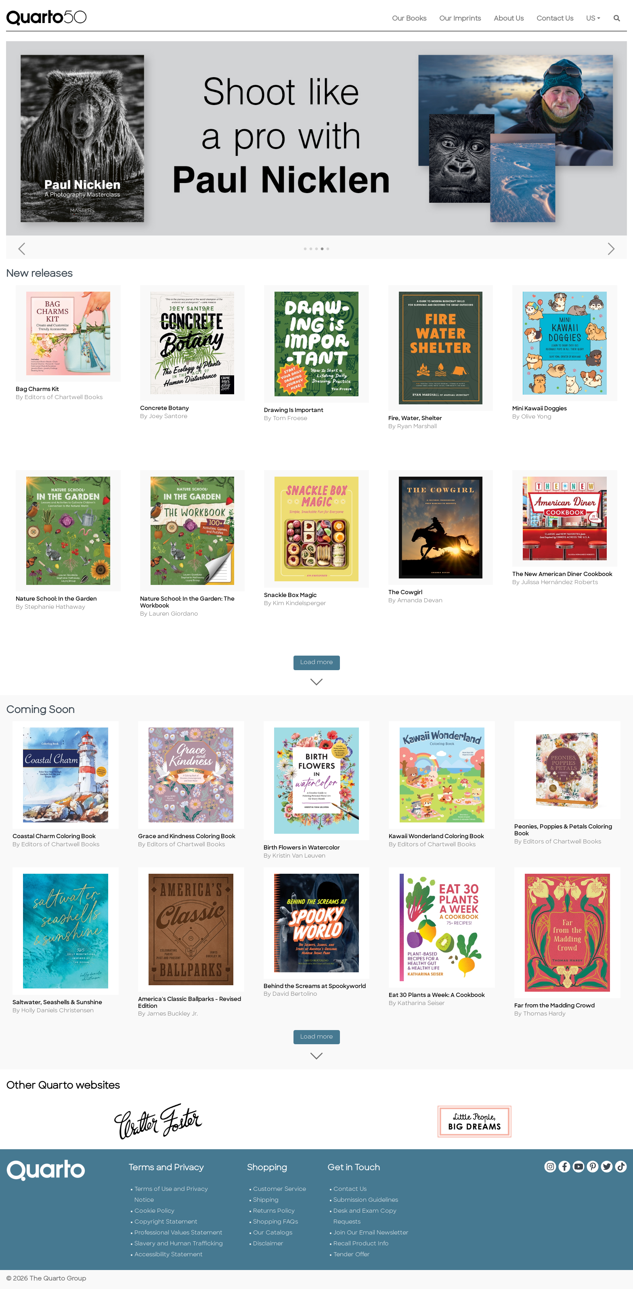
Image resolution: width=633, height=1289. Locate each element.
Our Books (409, 19)
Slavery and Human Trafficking (178, 1243)
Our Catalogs (272, 1232)
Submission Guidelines (365, 1199)
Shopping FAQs (275, 1221)
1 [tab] (305, 249)
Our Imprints (460, 19)
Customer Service (279, 1189)
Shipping (266, 1199)
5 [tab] (328, 249)
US (590, 19)
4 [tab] (322, 249)
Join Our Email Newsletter (371, 1232)
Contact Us (555, 19)
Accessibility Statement (168, 1254)
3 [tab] (316, 249)
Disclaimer (268, 1243)
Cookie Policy (154, 1210)
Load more (320, 665)
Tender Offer (351, 1254)
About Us (509, 19)
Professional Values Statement (178, 1232)
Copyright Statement (165, 1221)
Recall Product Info (361, 1243)
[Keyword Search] (616, 19)
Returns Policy (274, 1210)
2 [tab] (311, 249)
